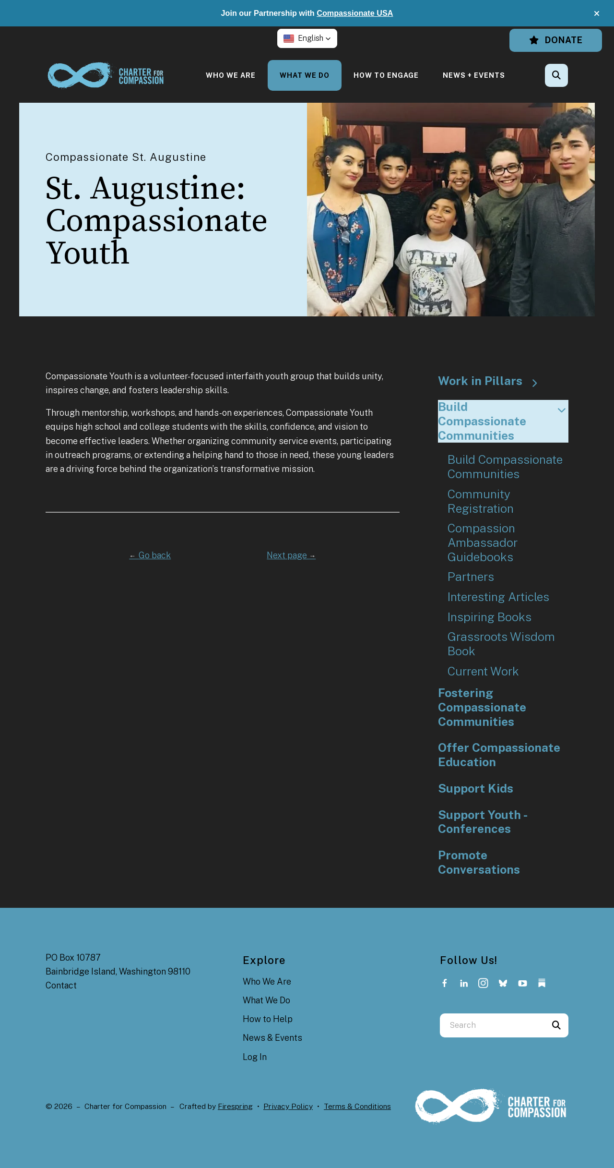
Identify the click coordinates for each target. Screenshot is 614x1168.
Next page (291, 555)
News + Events (474, 75)
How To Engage (386, 75)
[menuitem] (231, 75)
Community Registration (481, 501)
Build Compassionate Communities (503, 421)
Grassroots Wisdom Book (501, 644)
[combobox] (492, 1025)
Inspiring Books (489, 617)
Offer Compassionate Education (499, 755)
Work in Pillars (492, 381)
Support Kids (475, 788)
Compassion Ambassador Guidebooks (483, 542)
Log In (255, 1057)
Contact (61, 985)
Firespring (235, 1106)
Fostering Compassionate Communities (482, 707)
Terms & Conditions (357, 1106)
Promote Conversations (479, 862)
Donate (556, 40)
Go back (150, 555)
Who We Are (231, 75)
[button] (597, 13)
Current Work (483, 671)
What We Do (305, 75)
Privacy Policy (288, 1106)
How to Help (268, 1019)
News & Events (272, 1038)
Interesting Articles (498, 597)
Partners (471, 577)
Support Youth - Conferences (483, 822)
